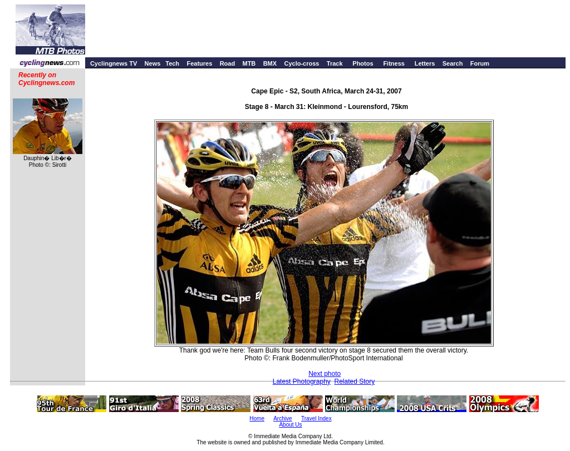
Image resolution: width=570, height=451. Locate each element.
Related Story (355, 381)
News (153, 63)
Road (227, 63)
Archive (282, 418)
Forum (479, 63)
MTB (248, 63)
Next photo (324, 374)
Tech (172, 63)
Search (453, 63)
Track (335, 63)
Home (256, 418)
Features (199, 63)
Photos (362, 63)
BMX (270, 63)
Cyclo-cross (301, 63)
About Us (290, 425)
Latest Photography (302, 381)
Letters (425, 63)
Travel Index (316, 418)
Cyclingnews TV (113, 63)
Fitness (394, 63)
